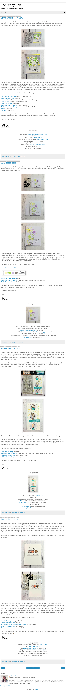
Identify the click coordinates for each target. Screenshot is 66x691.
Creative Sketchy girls (7, 98)
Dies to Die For (38, 495)
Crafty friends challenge (8, 628)
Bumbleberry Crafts (42, 139)
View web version (33, 671)
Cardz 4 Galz (5, 101)
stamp (41, 644)
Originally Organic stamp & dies (37, 134)
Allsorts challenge (6, 621)
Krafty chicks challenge (8, 626)
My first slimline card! (10, 348)
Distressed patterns (34, 646)
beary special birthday (30, 648)
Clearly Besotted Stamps (27, 330)
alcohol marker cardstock (37, 144)
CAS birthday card (9, 519)
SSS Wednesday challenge (9, 105)
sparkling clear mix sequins (38, 650)
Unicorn (3, 110)
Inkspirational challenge (8, 455)
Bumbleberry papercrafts (43, 332)
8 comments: (21, 661)
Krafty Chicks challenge (8, 282)
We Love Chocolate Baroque (9, 107)
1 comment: (21, 342)
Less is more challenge (8, 622)
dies (46, 644)
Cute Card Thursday (7, 103)
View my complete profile (7, 685)
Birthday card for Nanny (12, 18)
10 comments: (21, 156)
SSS (21, 501)
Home (33, 667)
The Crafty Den (11, 5)
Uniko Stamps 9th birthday (9, 96)
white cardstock (37, 143)
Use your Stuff (5, 100)
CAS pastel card (8, 163)
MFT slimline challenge (8, 457)
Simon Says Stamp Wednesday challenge (13, 624)
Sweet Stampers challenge (9, 278)
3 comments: (21, 512)
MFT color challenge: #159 (9, 268)
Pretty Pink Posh (24, 502)
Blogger (36, 689)
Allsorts (3, 108)
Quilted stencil (38, 137)
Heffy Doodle (28, 337)
